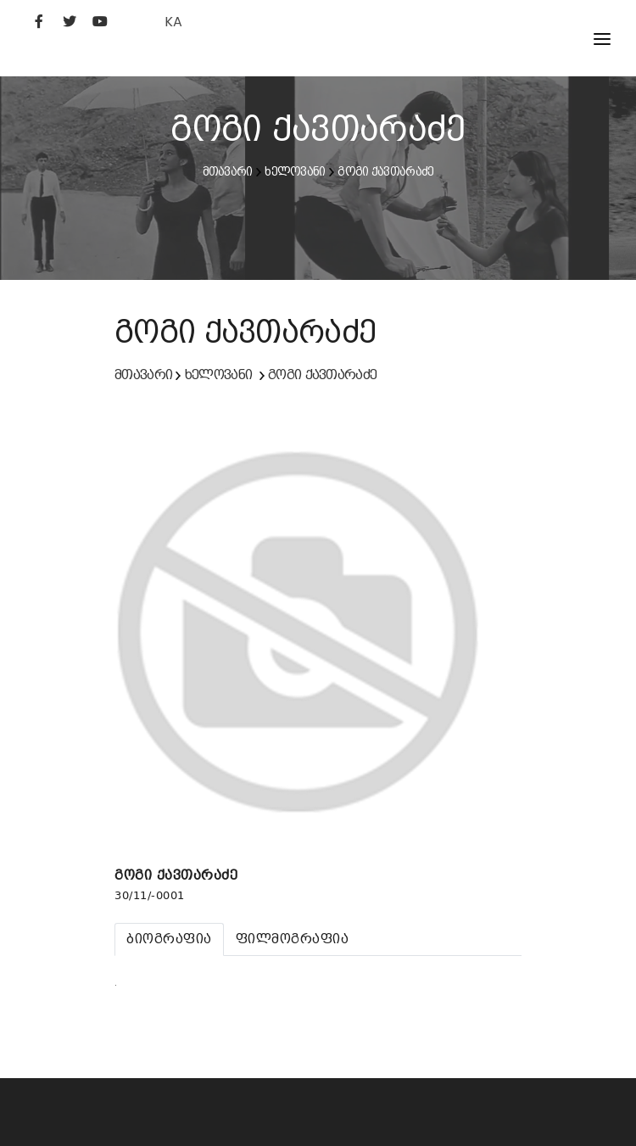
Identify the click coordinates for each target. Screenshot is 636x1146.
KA (173, 21)
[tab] (169, 939)
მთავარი (228, 171)
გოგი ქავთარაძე (385, 171)
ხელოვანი (295, 171)
